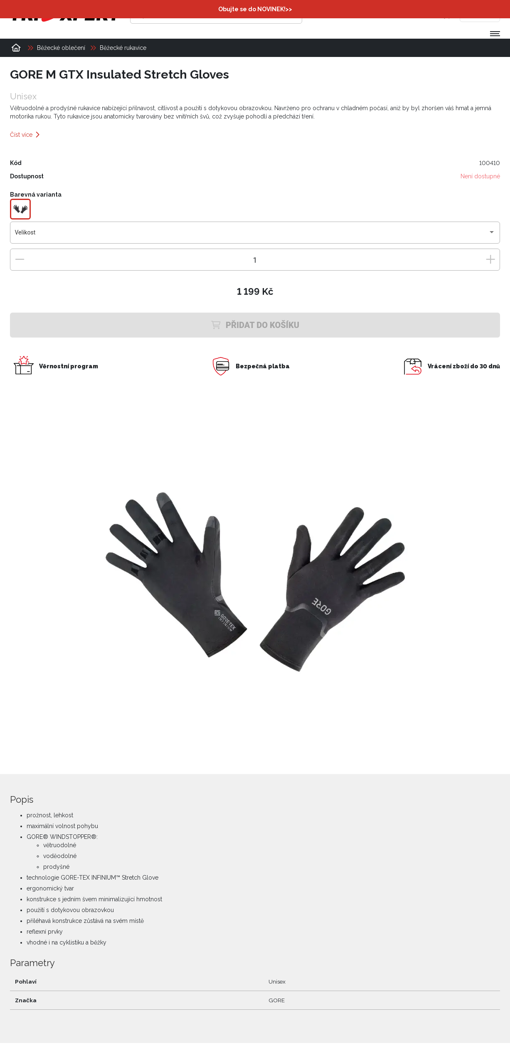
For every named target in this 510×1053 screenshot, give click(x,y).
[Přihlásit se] (372, 14)
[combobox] (255, 235)
